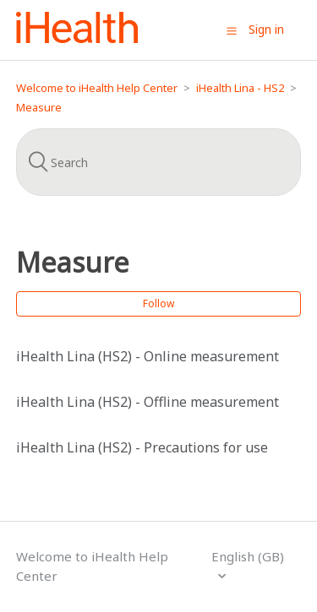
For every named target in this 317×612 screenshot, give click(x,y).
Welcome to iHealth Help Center (97, 87)
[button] (232, 30)
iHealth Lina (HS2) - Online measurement (147, 356)
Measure (39, 107)
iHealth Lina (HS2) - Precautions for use (142, 447)
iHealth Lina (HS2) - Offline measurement (147, 402)
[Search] (159, 162)
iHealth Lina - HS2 (240, 87)
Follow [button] (158, 303)
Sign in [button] (266, 29)
